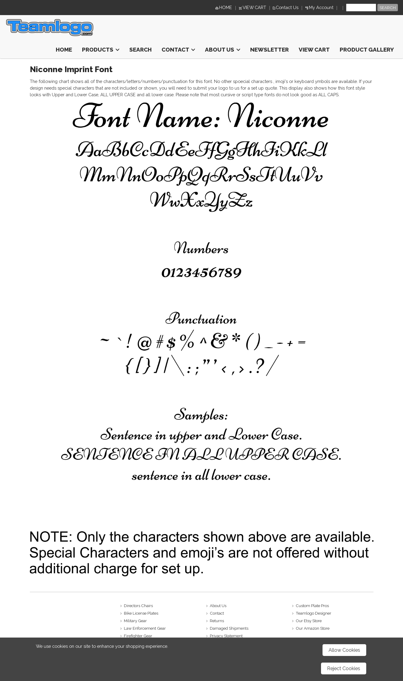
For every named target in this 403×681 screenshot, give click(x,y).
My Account (321, 7)
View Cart (314, 49)
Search (140, 49)
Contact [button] (178, 49)
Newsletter (269, 49)
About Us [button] (222, 49)
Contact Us (287, 7)
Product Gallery (367, 49)
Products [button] (100, 49)
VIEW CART (254, 7)
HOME (225, 7)
